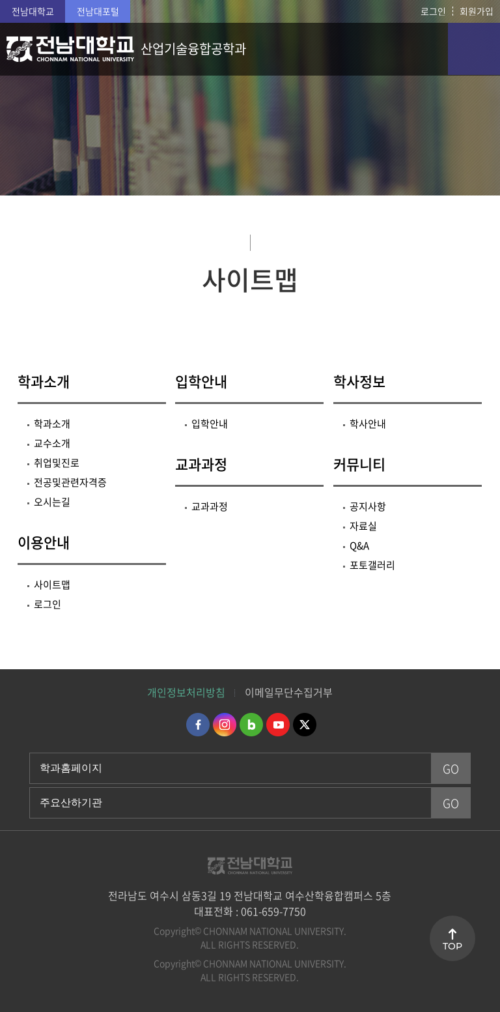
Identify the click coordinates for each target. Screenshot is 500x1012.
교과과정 (201, 463)
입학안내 (201, 381)
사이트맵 (52, 584)
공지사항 (368, 506)
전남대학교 (33, 11)
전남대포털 (98, 11)
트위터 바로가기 (304, 724)
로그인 (433, 11)
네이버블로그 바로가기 (251, 724)
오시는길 (52, 502)
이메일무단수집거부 (289, 692)
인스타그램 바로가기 (224, 724)
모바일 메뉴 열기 (474, 49)
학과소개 (44, 381)
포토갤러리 (372, 565)
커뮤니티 (359, 463)
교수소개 (52, 443)
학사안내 (368, 423)
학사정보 (359, 381)
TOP (452, 946)
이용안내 (44, 542)
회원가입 (476, 11)
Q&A (359, 545)
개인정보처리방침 (186, 692)
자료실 (363, 526)
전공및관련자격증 (70, 482)
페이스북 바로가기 (198, 724)
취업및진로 (56, 462)
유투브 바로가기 (278, 724)
